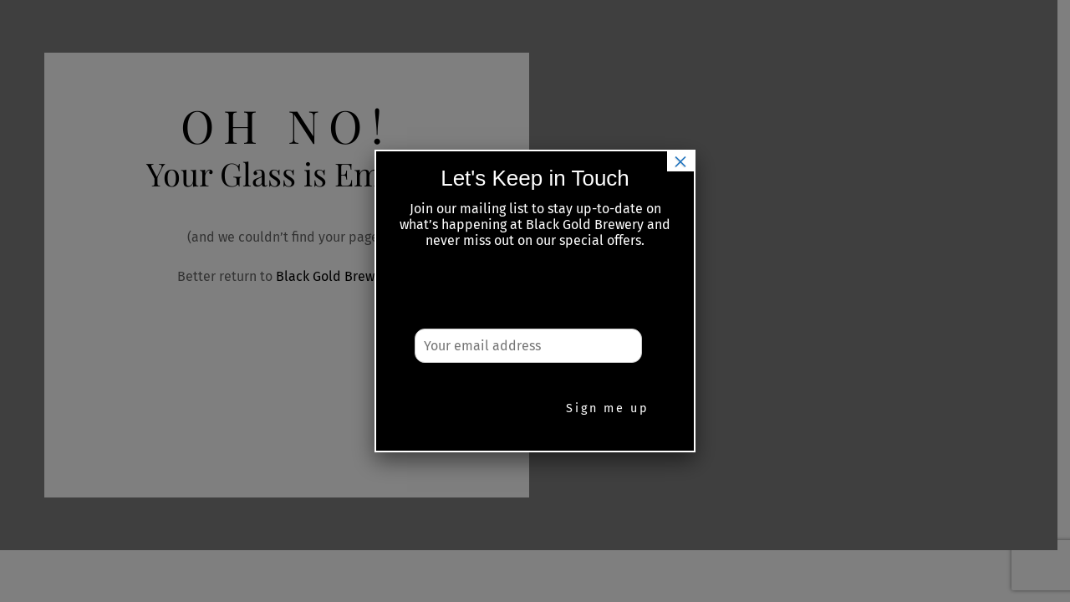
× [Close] (680, 161)
